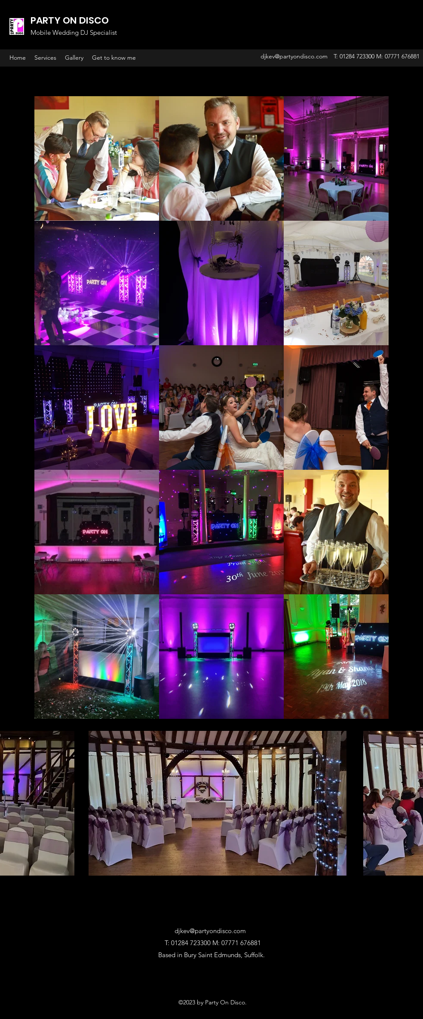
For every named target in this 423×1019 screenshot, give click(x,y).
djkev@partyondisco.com (294, 56)
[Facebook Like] (211, 980)
